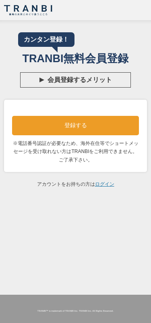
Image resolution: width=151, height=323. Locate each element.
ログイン (104, 184)
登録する (75, 125)
